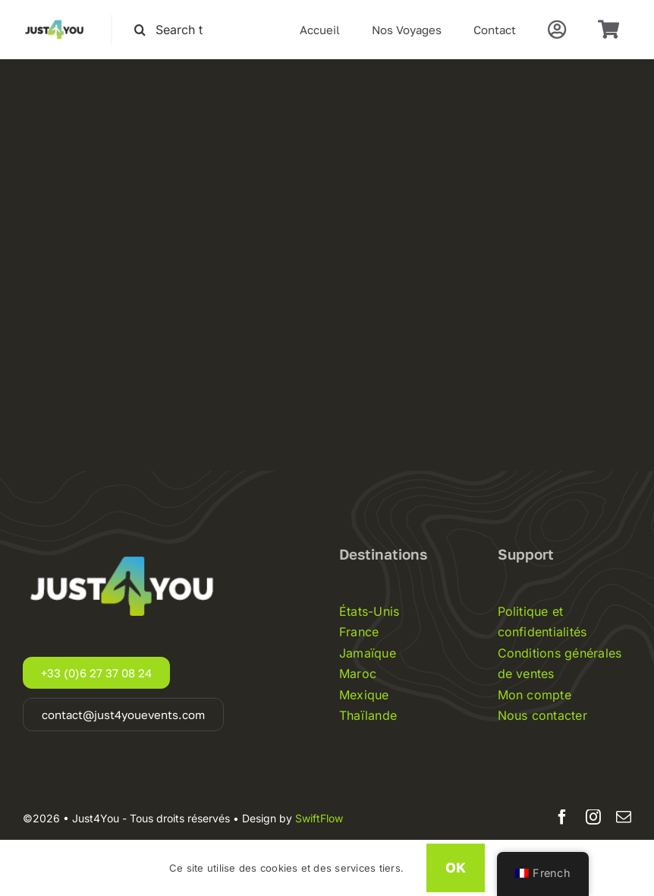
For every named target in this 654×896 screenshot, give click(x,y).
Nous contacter (542, 715)
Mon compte (534, 694)
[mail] (623, 817)
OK (455, 867)
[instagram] (593, 817)
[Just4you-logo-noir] (55, 20)
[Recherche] (140, 30)
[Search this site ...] (175, 30)
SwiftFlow (319, 818)
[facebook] (562, 817)
